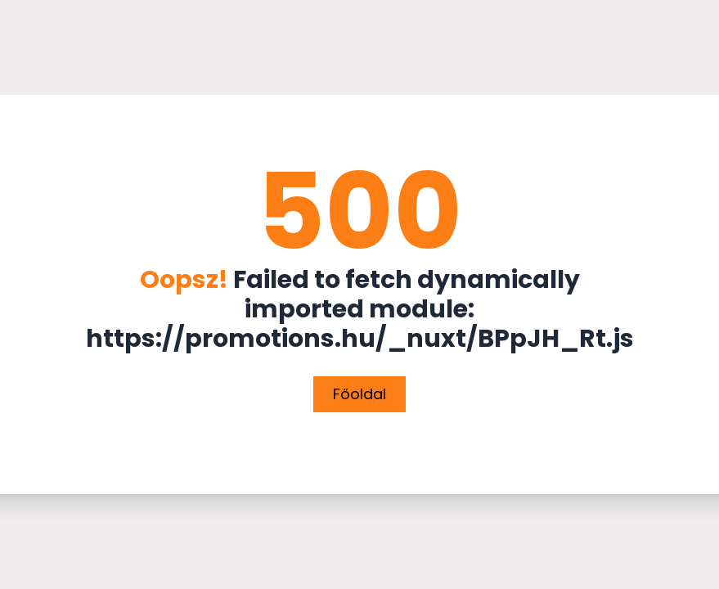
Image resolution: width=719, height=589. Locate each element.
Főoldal (359, 394)
